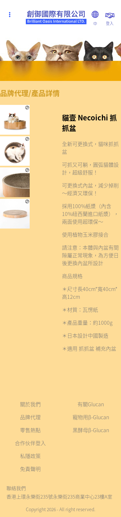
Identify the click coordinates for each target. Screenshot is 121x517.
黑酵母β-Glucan (91, 430)
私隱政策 (30, 456)
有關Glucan (90, 404)
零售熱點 (30, 430)
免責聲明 (30, 469)
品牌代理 (30, 417)
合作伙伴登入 (30, 443)
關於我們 (30, 404)
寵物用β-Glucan (91, 417)
